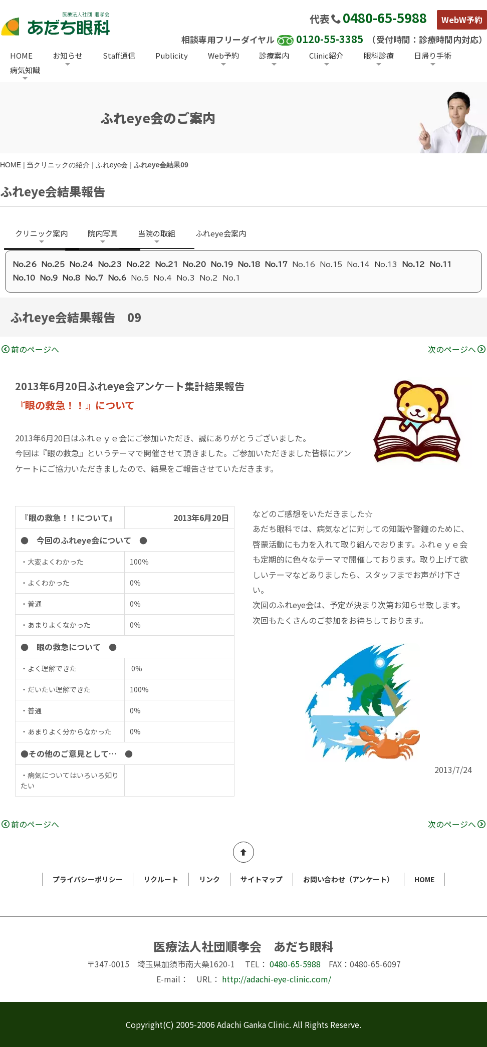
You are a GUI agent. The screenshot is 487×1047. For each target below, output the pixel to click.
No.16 (303, 264)
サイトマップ (261, 879)
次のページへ (456, 349)
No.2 (208, 278)
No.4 (162, 278)
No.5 (140, 278)
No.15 (331, 264)
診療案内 (274, 55)
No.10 (24, 278)
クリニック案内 (41, 233)
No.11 (440, 264)
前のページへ (30, 349)
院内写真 (103, 233)
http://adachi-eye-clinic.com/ (276, 979)
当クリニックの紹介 (58, 165)
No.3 (185, 278)
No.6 (117, 278)
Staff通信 (119, 55)
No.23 (110, 264)
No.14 (358, 264)
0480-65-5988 (385, 17)
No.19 (221, 264)
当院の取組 (156, 233)
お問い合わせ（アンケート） (348, 879)
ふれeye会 (112, 165)
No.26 (25, 264)
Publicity (171, 55)
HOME (21, 55)
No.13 (385, 264)
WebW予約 (461, 20)
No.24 (81, 264)
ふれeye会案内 (220, 233)
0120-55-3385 (329, 39)
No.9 (49, 278)
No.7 (94, 278)
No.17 (276, 264)
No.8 (71, 278)
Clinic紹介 (326, 55)
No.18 (248, 264)
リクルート (160, 879)
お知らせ (68, 55)
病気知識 (25, 70)
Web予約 (223, 55)
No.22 (138, 264)
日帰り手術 (432, 55)
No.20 (194, 264)
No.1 (231, 278)
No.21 (166, 264)
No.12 (413, 264)
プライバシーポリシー (88, 879)
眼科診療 (379, 55)
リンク (209, 879)
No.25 (53, 264)
